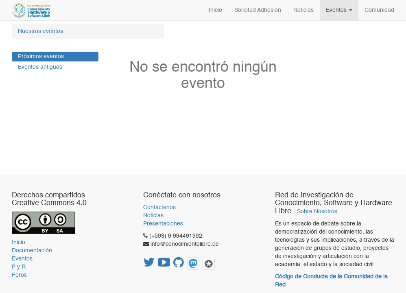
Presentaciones (163, 224)
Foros (19, 275)
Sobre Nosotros (317, 211)
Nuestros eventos (40, 31)
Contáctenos (159, 207)
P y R (19, 267)
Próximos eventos (41, 56)
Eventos (22, 259)
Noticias (153, 216)
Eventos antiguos (40, 67)
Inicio (18, 242)
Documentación (32, 251)
